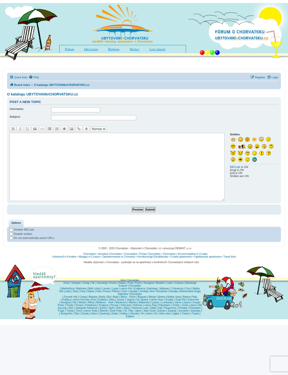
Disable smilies (21, 233)
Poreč (138, 283)
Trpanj (195, 313)
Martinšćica (67, 288)
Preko (61, 305)
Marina (133, 302)
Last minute (157, 49)
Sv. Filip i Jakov (133, 310)
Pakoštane (164, 305)
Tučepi (70, 310)
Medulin (160, 283)
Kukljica (66, 299)
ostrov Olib (196, 305)
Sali (160, 308)
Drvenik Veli (70, 296)
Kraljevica (139, 288)
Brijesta (93, 296)
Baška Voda (174, 296)
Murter (82, 302)
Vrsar (66, 283)
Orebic (176, 305)
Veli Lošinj (64, 291)
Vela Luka (164, 313)
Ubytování (91, 49)
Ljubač (155, 302)
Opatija (133, 291)
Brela (102, 296)
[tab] (16, 223)
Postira (79, 305)
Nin (75, 302)
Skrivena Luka (140, 308)
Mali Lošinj (94, 288)
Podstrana (91, 305)
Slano (127, 308)
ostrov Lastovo (183, 302)
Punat (106, 291)
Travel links (229, 256)
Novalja (173, 291)
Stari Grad (149, 310)
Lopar (115, 288)
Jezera (120, 299)
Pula (130, 283)
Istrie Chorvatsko (129, 280)
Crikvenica (177, 288)
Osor (124, 291)
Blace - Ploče (128, 296)
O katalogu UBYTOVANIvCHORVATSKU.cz (42, 94)
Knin (93, 299)
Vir (142, 313)
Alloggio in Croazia (89, 256)
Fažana (179, 283)
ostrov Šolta (91, 310)
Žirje (76, 313)
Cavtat (83, 296)
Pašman (137, 305)
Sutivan (161, 310)
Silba (153, 308)
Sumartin (184, 310)
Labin (170, 283)
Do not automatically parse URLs (32, 237)
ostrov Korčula (81, 299)
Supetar (172, 310)
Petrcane (126, 305)
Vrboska (134, 313)
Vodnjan (75, 283)
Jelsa (111, 299)
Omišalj (143, 291)
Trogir (61, 310)
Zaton (94, 313)
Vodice (124, 313)
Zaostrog (104, 313)
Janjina (130, 299)
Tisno (79, 310)
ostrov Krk (126, 288)
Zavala (85, 313)
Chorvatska (130, 254)
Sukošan (196, 310)
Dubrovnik (193, 299)
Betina (161, 296)
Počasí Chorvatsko (149, 254)
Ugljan (175, 313)
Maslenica (121, 302)
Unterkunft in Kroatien (64, 256)
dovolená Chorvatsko (110, 254)
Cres (187, 288)
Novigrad (149, 283)
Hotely (134, 49)
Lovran (106, 288)
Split (111, 308)
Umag (85, 283)
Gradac (169, 299)
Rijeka (90, 291)
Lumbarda (167, 302)
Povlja (69, 305)
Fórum (69, 49)
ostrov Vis (151, 313)
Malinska (81, 288)
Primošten (195, 308)
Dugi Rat (180, 299)
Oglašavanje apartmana (207, 256)
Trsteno (185, 313)
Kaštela (102, 299)
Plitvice (116, 291)
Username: (17, 108)
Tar (93, 283)
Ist (137, 299)
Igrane (144, 299)
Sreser (103, 308)
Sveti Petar (116, 310)
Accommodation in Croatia (192, 254)
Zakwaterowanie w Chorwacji (118, 256)
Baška (196, 288)
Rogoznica (170, 308)
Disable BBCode (22, 229)
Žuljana (130, 316)
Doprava (113, 49)
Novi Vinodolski (158, 291)
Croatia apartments (181, 256)
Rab (99, 291)
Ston (71, 308)
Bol (109, 296)
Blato (116, 296)
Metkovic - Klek (104, 302)
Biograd (142, 296)
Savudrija (102, 283)
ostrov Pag (150, 305)
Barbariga (190, 283)
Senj (82, 291)
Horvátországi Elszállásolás (152, 256)
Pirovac (114, 305)
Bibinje (152, 296)
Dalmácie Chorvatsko (130, 294)
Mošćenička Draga (190, 291)
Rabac (122, 283)
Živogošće (66, 313)
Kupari (196, 302)
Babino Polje (190, 296)
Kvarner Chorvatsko (130, 285)
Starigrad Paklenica (87, 308)
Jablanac (164, 288)
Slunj (75, 291)
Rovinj (112, 283)
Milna (91, 302)
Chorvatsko (89, 254)
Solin (119, 308)
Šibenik (104, 310)
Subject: (15, 116)
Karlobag (152, 288)
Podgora (103, 305)
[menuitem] (34, 77)
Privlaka (182, 308)
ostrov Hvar (156, 299)
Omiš (185, 305)
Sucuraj (62, 308)
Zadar (114, 313)
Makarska (144, 302)
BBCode (235, 166)
